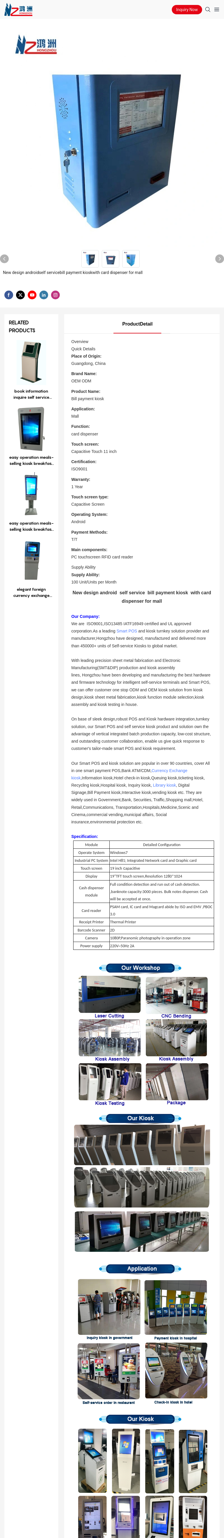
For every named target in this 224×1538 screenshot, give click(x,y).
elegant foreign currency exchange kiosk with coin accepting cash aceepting (31, 592)
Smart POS (126, 631)
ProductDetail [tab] (137, 323)
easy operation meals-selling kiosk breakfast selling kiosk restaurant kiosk (31, 526)
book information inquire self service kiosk (31, 394)
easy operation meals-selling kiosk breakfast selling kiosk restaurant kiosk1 (31, 460)
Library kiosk (164, 785)
